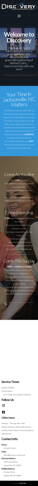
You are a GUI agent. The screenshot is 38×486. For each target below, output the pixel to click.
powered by (19, 483)
